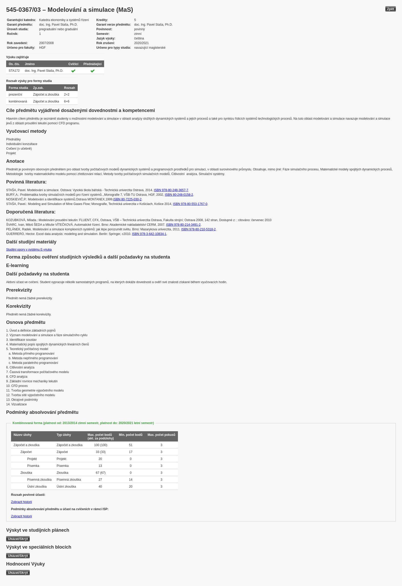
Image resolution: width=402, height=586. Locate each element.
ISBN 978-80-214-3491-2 (183, 225)
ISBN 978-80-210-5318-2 (198, 229)
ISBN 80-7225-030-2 (127, 199)
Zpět (390, 9)
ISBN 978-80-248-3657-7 (171, 190)
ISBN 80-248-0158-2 (179, 195)
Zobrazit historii (21, 502)
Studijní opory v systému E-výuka (29, 249)
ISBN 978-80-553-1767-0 (190, 204)
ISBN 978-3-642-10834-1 (149, 234)
